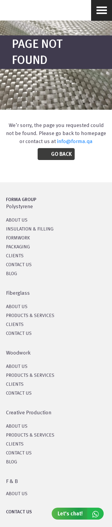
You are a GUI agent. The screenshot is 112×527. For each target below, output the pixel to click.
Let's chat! (81, 514)
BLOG (11, 274)
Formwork (18, 238)
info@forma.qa (75, 141)
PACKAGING (18, 247)
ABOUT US (16, 494)
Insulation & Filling (29, 229)
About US (16, 220)
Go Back (61, 154)
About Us (16, 307)
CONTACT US (19, 265)
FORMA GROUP (21, 199)
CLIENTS (15, 256)
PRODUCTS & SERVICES (30, 315)
